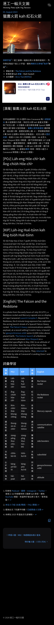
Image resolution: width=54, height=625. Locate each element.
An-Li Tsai (19, 76)
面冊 (23, 490)
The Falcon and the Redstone (28, 71)
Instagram (31, 490)
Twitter (41, 490)
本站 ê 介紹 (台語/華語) (15, 504)
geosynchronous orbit (16, 333)
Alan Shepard (32, 339)
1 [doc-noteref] (11, 59)
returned (40, 350)
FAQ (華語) (32, 504)
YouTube (9, 496)
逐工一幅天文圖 (16, 4)
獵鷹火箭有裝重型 (36, 128)
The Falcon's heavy (18, 327)
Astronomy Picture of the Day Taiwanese (17, 7)
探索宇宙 (7, 60)
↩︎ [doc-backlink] (10, 499)
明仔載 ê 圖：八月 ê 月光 (35, 541)
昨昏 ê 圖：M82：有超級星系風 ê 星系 (24, 535)
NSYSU (28, 76)
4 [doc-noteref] (5, 66)
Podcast (15, 490)
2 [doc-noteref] (43, 63)
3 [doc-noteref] (48, 63)
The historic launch (24, 335)
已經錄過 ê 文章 (34, 509)
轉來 (28, 149)
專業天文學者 (37, 63)
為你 (46, 63)
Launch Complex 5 (28, 318)
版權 (19, 73)
